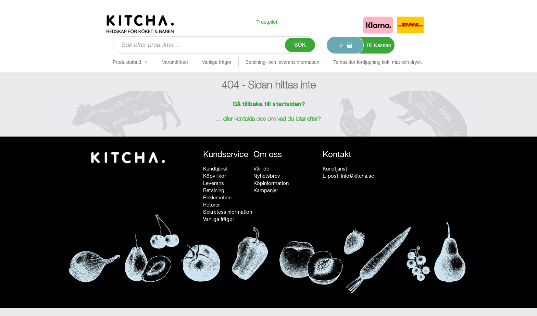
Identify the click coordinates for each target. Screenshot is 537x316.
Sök (300, 45)
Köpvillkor (214, 176)
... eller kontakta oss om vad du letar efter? (268, 119)
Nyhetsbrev (266, 176)
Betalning (213, 190)
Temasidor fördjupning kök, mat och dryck (377, 62)
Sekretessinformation (227, 212)
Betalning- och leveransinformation (283, 62)
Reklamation (217, 197)
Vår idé (261, 169)
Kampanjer (265, 190)
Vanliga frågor (217, 62)
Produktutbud (130, 62)
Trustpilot (266, 22)
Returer (211, 205)
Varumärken (175, 62)
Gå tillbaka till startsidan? (269, 105)
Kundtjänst (215, 169)
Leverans (213, 183)
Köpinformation (271, 183)
